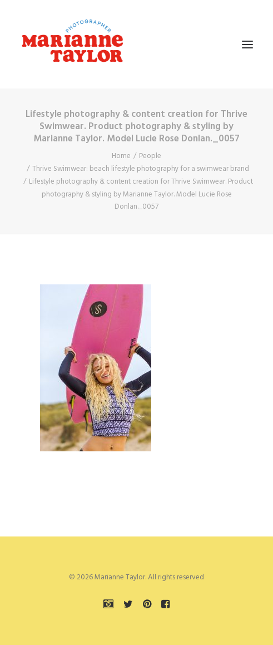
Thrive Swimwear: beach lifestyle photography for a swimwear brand (140, 169)
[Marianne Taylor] (72, 44)
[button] (247, 44)
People (150, 156)
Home (121, 156)
